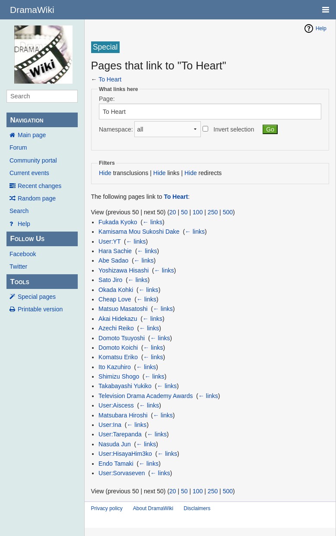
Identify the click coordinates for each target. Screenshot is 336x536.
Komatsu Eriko (118, 357)
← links (152, 222)
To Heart (109, 79)
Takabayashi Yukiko (125, 385)
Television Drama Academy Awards (145, 395)
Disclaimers (197, 508)
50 (184, 212)
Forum (18, 147)
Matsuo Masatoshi (123, 308)
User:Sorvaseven (121, 473)
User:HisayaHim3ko (125, 453)
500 (228, 212)
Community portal (33, 160)
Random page (37, 198)
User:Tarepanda (120, 434)
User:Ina (109, 424)
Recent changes (39, 185)
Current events (29, 172)
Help (24, 223)
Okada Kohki (115, 289)
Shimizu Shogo (118, 376)
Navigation (26, 120)
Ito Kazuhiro (114, 367)
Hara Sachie (115, 251)
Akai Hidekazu (117, 318)
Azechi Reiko (116, 328)
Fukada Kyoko (117, 222)
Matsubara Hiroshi (123, 415)
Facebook (23, 254)
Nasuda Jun (114, 444)
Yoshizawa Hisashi (123, 270)
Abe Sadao (113, 260)
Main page (32, 135)
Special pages (37, 296)
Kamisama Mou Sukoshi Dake (139, 231)
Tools (19, 282)
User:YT (109, 241)
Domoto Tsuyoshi (121, 338)
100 (198, 212)
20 (172, 212)
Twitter (18, 266)
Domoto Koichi (118, 347)
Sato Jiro (110, 279)
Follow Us (27, 239)
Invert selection (233, 129)
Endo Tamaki (115, 463)
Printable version (40, 309)
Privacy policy (107, 508)
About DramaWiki (153, 508)
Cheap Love (114, 299)
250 (213, 212)
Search (19, 210)
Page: (107, 98)
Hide (105, 172)
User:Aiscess (116, 405)
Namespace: (116, 129)
